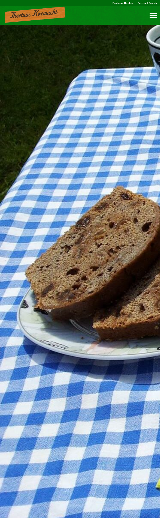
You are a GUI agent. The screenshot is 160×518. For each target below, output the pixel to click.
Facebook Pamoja (147, 3)
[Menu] (151, 15)
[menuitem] (123, 3)
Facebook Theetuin (123, 3)
